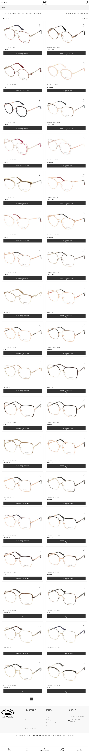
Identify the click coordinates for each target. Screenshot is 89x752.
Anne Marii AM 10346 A (54, 86)
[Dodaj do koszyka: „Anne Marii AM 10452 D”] (22, 700)
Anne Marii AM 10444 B (54, 314)
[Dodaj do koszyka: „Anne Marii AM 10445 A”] (22, 358)
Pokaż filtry (7, 19)
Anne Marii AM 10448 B (54, 542)
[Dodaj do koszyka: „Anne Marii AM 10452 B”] (22, 662)
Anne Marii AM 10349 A (54, 124)
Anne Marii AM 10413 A (54, 200)
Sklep (47, 726)
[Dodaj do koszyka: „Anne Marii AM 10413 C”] (22, 244)
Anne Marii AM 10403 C (10, 200)
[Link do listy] (78, 726)
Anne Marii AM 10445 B (54, 352)
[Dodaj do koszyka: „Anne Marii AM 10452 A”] (66, 624)
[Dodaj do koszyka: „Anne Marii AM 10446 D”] (22, 472)
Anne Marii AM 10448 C (10, 580)
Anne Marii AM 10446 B (10, 428)
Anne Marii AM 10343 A (54, 48)
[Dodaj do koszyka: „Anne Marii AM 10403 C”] (22, 206)
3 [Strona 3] (38, 708)
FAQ (25, 729)
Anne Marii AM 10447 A (54, 466)
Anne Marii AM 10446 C (54, 428)
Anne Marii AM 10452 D (10, 694)
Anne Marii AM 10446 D (10, 466)
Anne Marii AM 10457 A (54, 694)
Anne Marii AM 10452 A (54, 618)
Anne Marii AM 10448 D (54, 580)
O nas (25, 726)
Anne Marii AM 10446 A (54, 390)
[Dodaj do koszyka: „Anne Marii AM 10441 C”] (22, 320)
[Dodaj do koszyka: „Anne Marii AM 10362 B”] (22, 167)
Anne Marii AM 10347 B (10, 124)
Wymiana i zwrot (51, 732)
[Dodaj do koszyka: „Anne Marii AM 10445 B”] (66, 358)
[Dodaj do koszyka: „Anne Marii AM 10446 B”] (22, 434)
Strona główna (6, 13)
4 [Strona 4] (41, 708)
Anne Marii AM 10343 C (10, 86)
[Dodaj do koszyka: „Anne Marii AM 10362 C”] (66, 167)
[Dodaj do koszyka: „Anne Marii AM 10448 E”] (22, 624)
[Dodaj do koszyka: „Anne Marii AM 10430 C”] (66, 282)
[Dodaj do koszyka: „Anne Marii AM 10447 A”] (66, 472)
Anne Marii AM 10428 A (54, 238)
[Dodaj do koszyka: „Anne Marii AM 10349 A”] (66, 129)
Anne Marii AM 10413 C (10, 238)
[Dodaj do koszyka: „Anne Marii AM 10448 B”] (66, 548)
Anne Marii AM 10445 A (10, 352)
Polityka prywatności (30, 738)
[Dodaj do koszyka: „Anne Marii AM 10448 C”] (22, 586)
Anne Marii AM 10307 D (10, 48)
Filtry (86, 19)
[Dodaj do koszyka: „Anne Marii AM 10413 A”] (66, 206)
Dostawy (48, 729)
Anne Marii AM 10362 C (54, 162)
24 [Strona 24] (51, 708)
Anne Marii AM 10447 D (10, 542)
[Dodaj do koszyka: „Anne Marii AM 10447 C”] (66, 510)
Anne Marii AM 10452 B (10, 656)
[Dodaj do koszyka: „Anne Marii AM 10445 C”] (22, 396)
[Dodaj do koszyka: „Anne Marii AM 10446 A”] (66, 396)
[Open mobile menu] (4, 2)
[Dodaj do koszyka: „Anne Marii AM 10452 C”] (66, 662)
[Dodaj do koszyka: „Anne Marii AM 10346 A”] (66, 91)
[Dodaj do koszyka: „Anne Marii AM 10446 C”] (66, 434)
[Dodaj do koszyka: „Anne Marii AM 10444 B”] (66, 320)
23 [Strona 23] (47, 708)
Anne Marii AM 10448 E (10, 618)
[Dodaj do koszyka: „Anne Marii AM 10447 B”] (22, 510)
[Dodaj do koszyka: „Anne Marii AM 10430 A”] (22, 282)
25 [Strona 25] (54, 708)
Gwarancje (49, 735)
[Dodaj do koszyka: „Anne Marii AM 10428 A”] (66, 244)
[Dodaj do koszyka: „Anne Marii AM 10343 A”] (66, 53)
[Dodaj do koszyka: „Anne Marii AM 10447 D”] (22, 548)
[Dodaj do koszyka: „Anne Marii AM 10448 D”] (66, 586)
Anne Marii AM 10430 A (10, 276)
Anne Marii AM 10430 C (54, 276)
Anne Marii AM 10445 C (10, 390)
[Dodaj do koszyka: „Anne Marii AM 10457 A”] (66, 700)
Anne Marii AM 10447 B (10, 504)
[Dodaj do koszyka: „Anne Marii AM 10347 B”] (22, 129)
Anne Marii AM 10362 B (10, 162)
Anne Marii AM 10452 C (54, 656)
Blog (25, 732)
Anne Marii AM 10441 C (10, 314)
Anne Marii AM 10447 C (54, 504)
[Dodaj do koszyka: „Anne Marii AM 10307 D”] (22, 53)
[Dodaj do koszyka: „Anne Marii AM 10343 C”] (22, 91)
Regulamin (27, 735)
